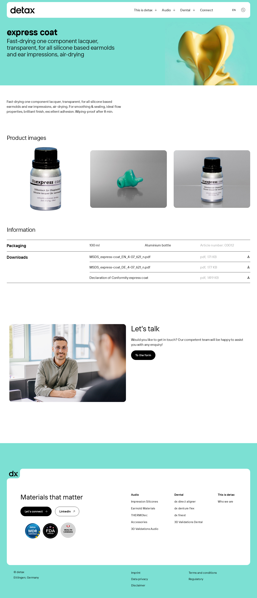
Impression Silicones (144, 501)
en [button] (234, 10)
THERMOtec (139, 515)
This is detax (226, 494)
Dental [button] (188, 10)
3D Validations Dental (188, 522)
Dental (178, 494)
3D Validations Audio (144, 529)
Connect (206, 10)
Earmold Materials (143, 508)
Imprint (135, 572)
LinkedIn (67, 511)
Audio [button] (169, 10)
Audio (135, 494)
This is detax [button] (146, 10)
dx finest (180, 515)
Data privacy (139, 579)
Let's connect (36, 511)
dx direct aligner (185, 501)
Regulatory (196, 579)
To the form (143, 355)
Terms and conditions (203, 572)
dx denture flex (184, 508)
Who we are (225, 501)
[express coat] (45, 179)
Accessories (139, 522)
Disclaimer (138, 585)
